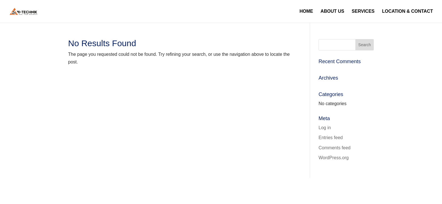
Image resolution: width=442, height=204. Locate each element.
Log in (325, 127)
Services (363, 11)
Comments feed (335, 147)
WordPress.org (334, 157)
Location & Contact (407, 11)
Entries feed (331, 137)
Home (306, 11)
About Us (332, 11)
